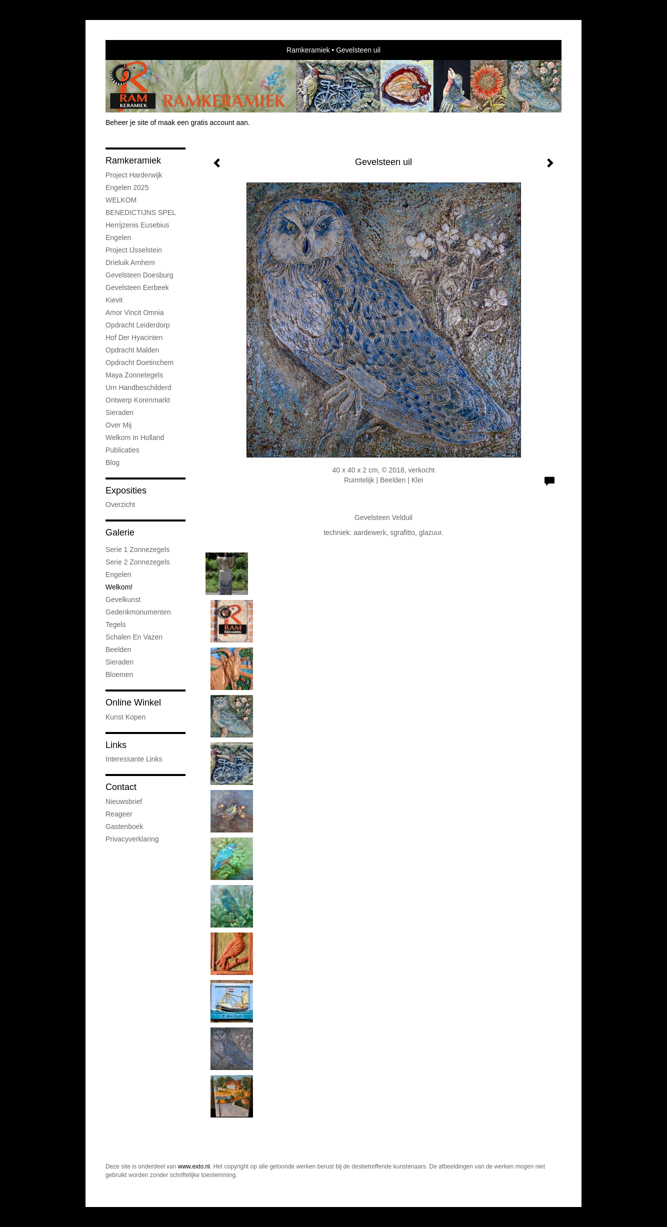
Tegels (116, 624)
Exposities (126, 491)
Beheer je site (127, 122)
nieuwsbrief (124, 802)
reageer (119, 814)
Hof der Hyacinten (134, 338)
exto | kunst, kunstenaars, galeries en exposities (134, 50)
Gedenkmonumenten (138, 612)
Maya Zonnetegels (134, 375)
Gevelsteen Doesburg (139, 275)
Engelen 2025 (127, 188)
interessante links (134, 759)
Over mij (119, 425)
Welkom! (119, 587)
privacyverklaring (132, 839)
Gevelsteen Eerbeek (137, 288)
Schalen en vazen (134, 637)
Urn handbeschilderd (139, 388)
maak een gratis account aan (203, 122)
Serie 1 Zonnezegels (138, 550)
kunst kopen (126, 717)
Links (116, 745)
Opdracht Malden (132, 350)
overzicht (120, 504)
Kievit (114, 300)
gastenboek (125, 826)
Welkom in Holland (135, 438)
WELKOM (121, 200)
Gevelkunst (123, 600)
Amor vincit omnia (135, 312)
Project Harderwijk (134, 175)
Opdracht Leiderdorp (138, 325)
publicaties (123, 450)
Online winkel (133, 703)
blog (113, 462)
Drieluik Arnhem (130, 262)
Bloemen (119, 674)
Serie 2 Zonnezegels (138, 562)
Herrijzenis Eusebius (138, 225)
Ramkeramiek (308, 50)
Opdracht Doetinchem (140, 362)
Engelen (118, 238)
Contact (121, 787)
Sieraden (120, 412)
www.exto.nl (194, 1166)
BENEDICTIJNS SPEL (141, 212)
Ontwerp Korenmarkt (138, 400)
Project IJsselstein (134, 250)
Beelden (118, 650)
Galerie (120, 533)
